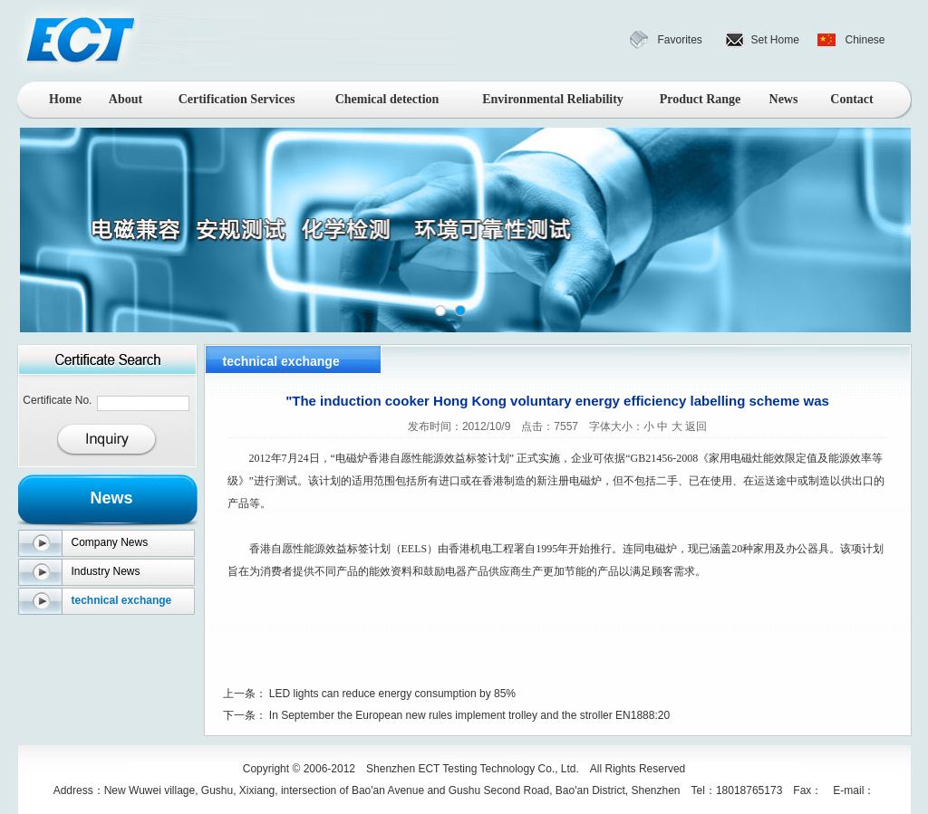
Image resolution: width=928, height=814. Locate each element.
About (125, 99)
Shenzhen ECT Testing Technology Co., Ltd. (472, 768)
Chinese (865, 40)
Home (65, 99)
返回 (696, 426)
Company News (110, 542)
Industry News (106, 571)
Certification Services (237, 99)
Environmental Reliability (553, 99)
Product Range (700, 99)
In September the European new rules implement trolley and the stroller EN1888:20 (469, 715)
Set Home (775, 40)
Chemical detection (387, 99)
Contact (851, 99)
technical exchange (122, 600)
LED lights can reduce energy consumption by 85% (392, 693)
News (783, 99)
